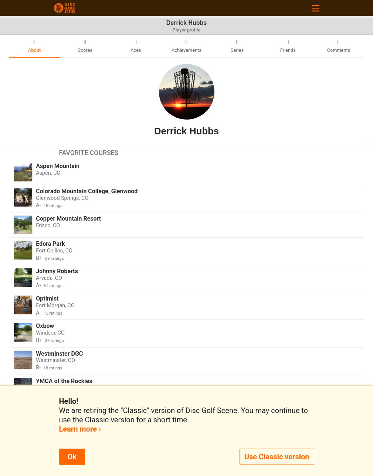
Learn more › (80, 429)
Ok (72, 456)
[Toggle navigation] (316, 8)
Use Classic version (276, 456)
